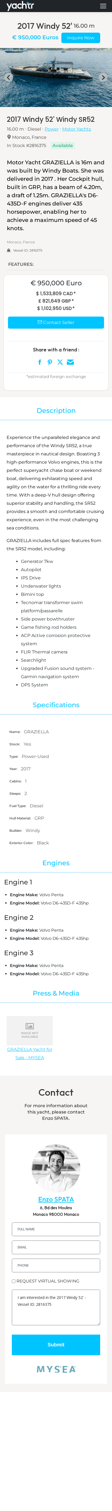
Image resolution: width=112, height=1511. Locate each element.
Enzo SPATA (56, 1199)
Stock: (15, 744)
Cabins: (15, 781)
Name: (15, 732)
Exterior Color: (21, 843)
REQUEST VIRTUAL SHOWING (48, 1281)
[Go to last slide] (8, 77)
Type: (14, 756)
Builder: (16, 830)
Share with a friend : (56, 349)
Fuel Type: (18, 806)
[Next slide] (103, 77)
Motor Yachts (76, 129)
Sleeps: (15, 793)
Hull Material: (20, 818)
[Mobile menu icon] (103, 6)
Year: (13, 769)
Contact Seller (56, 322)
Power (52, 129)
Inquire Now (80, 37)
